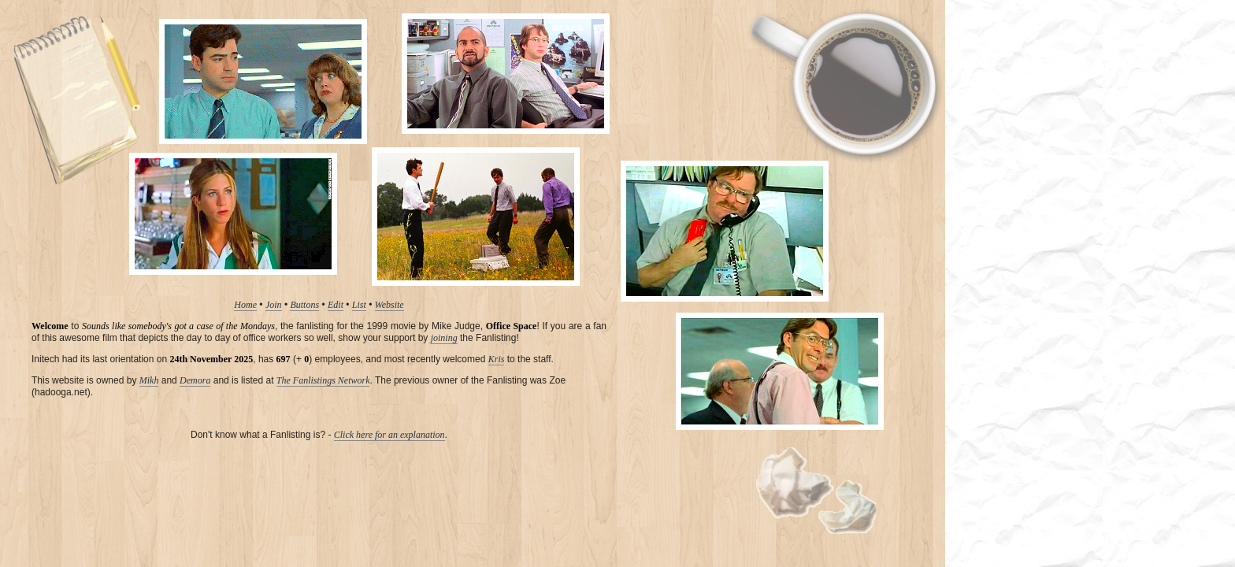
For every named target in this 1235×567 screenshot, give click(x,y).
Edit (335, 304)
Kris (496, 359)
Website (389, 304)
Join (273, 304)
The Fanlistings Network (323, 380)
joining (444, 337)
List (359, 304)
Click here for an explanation (389, 434)
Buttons (304, 304)
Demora (195, 380)
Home (245, 304)
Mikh (149, 380)
